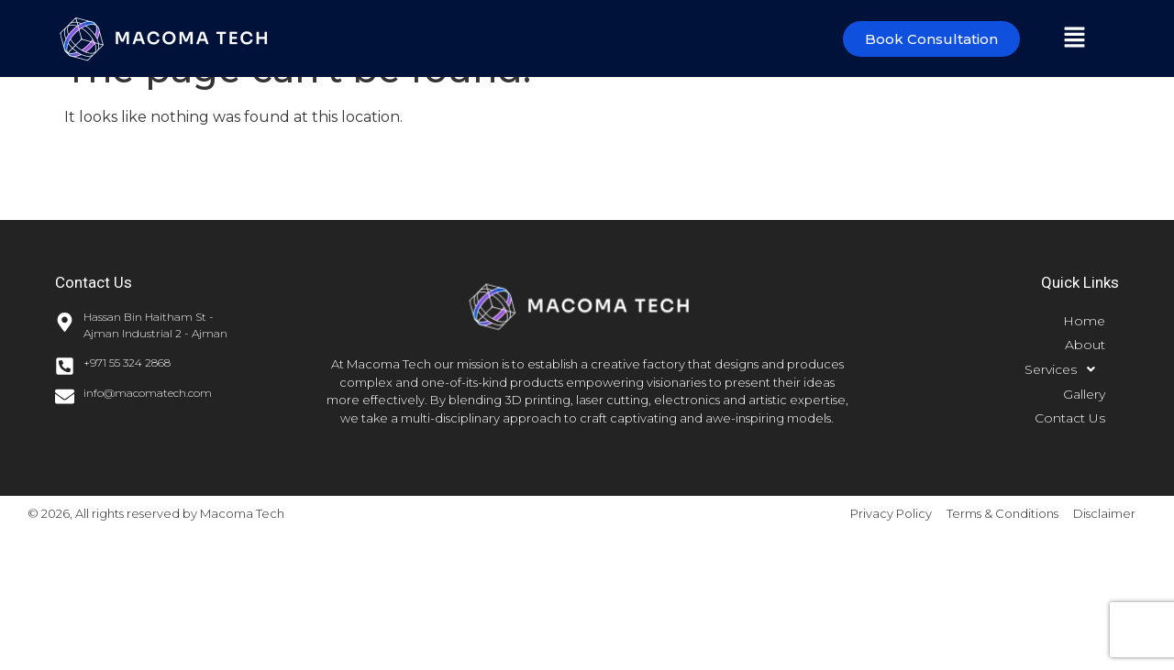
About (1085, 344)
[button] (1074, 38)
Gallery (1084, 394)
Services (1064, 369)
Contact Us (1070, 418)
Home (1084, 321)
